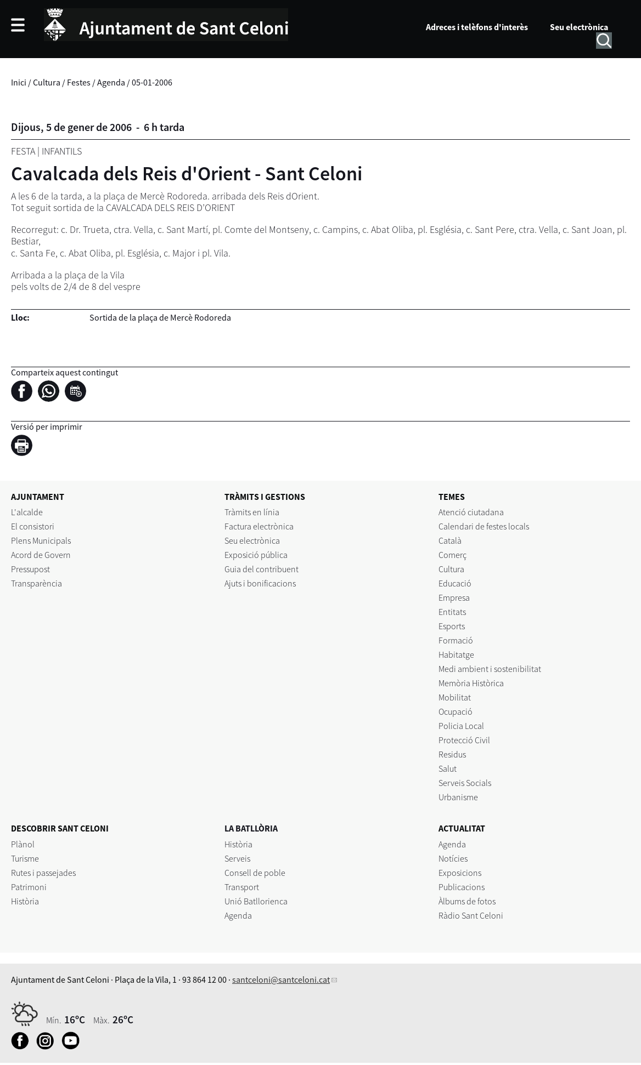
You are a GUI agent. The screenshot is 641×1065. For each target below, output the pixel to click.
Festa (23, 151)
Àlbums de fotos (467, 901)
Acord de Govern (41, 554)
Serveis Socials (464, 782)
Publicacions (461, 886)
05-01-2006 (152, 82)
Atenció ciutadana (471, 511)
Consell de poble (254, 872)
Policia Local (461, 725)
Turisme (25, 858)
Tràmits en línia (251, 511)
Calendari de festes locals (483, 526)
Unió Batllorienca (256, 901)
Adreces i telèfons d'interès (477, 26)
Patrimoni (29, 886)
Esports (451, 625)
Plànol (23, 844)
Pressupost (30, 568)
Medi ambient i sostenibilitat (489, 668)
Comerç (452, 554)
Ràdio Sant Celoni (470, 915)
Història (25, 901)
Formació (455, 640)
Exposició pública (256, 554)
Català (450, 540)
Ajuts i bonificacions (260, 583)
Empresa (454, 597)
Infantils (62, 151)
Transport (241, 886)
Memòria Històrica (471, 682)
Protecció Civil (464, 739)
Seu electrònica (579, 26)
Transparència (36, 583)
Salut (447, 768)
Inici (18, 82)
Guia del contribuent (261, 568)
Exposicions (459, 872)
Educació (454, 583)
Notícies (453, 858)
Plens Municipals (41, 540)
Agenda (111, 82)
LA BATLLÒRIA (251, 828)
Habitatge (456, 654)
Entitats (452, 611)
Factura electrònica (259, 526)
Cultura (46, 82)
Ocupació (455, 711)
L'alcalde (27, 511)
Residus (452, 754)
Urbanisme (458, 796)
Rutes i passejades (43, 872)
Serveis (237, 858)
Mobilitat (454, 697)
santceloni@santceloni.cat (281, 979)
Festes (79, 82)
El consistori (32, 526)
